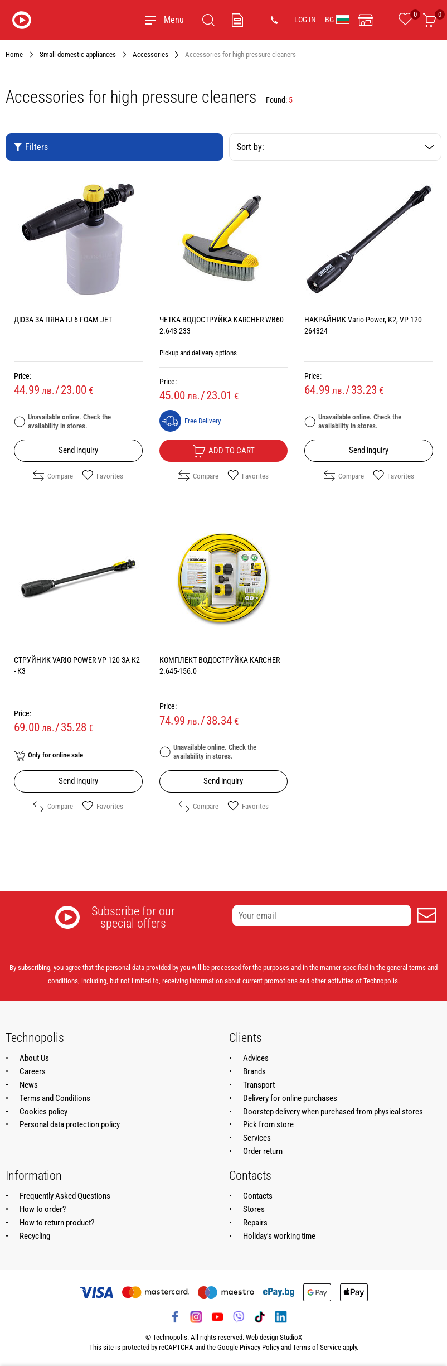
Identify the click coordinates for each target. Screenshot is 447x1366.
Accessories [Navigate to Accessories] (150, 54)
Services (257, 1138)
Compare (53, 475)
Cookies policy (43, 1112)
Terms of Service (317, 1347)
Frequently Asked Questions (65, 1196)
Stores (254, 1209)
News (29, 1085)
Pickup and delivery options (198, 353)
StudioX (291, 1337)
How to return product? (57, 1223)
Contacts (258, 1196)
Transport (259, 1085)
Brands (254, 1071)
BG (337, 19)
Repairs (255, 1223)
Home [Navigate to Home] (14, 54)
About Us (34, 1058)
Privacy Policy (259, 1347)
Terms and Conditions (55, 1098)
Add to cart (223, 451)
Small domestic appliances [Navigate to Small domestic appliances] (78, 54)
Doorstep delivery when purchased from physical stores (333, 1112)
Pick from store (268, 1124)
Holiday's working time (279, 1236)
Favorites (102, 475)
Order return (263, 1151)
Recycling (35, 1236)
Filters (30, 147)
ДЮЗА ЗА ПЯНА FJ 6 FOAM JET (63, 319)
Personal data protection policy (70, 1124)
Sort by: (335, 147)
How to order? (43, 1209)
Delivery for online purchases (290, 1098)
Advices (256, 1058)
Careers (33, 1071)
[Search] (208, 20)
